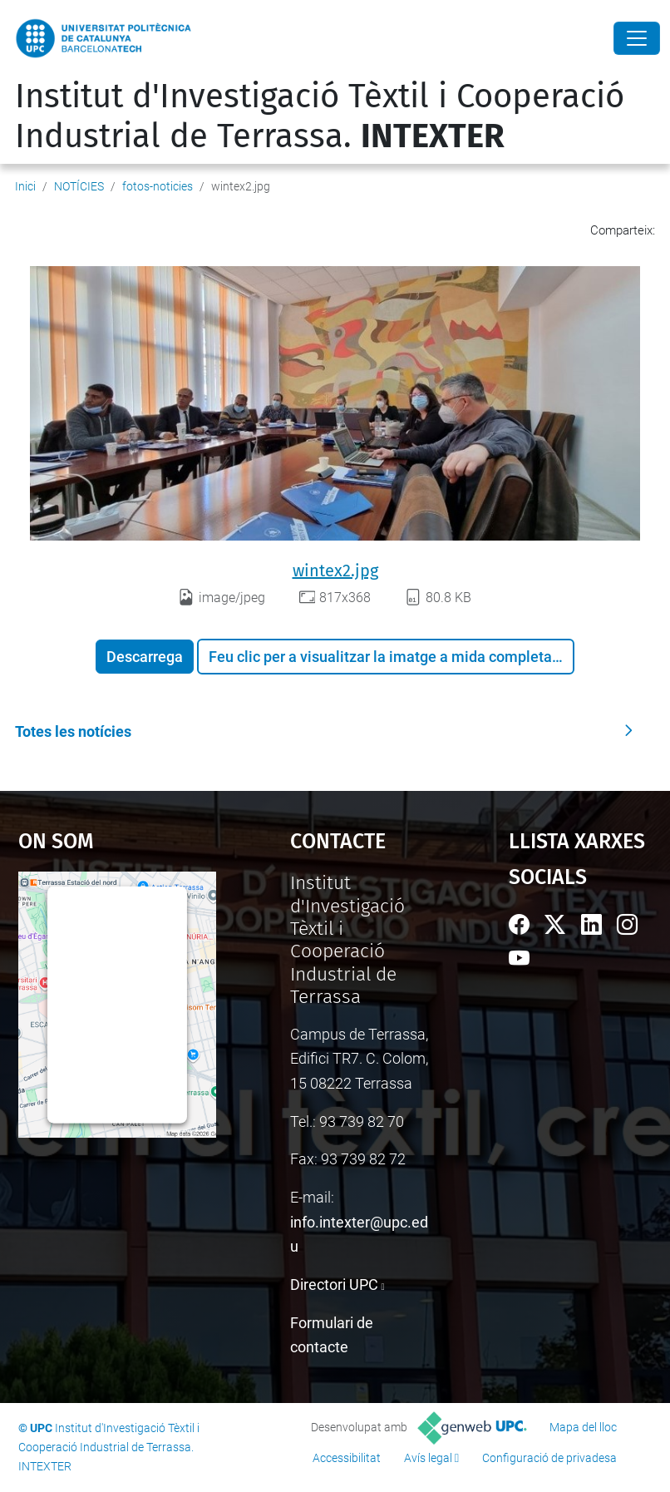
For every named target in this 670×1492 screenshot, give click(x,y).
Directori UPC (334, 1284)
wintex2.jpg (335, 570)
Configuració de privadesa (549, 1458)
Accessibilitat (347, 1458)
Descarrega (144, 656)
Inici (25, 186)
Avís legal (428, 1458)
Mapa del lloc (583, 1427)
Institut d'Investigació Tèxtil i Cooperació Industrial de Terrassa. (319, 116)
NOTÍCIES (79, 186)
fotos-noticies (157, 186)
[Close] (636, 38)
